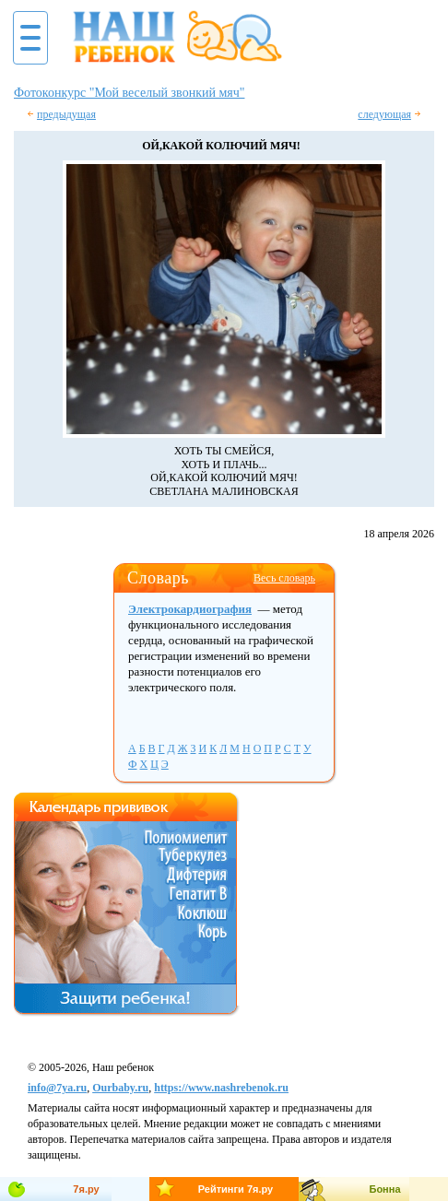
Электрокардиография (190, 609)
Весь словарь (284, 577)
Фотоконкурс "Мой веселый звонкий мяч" (129, 93)
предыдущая (66, 114)
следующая (384, 114)
